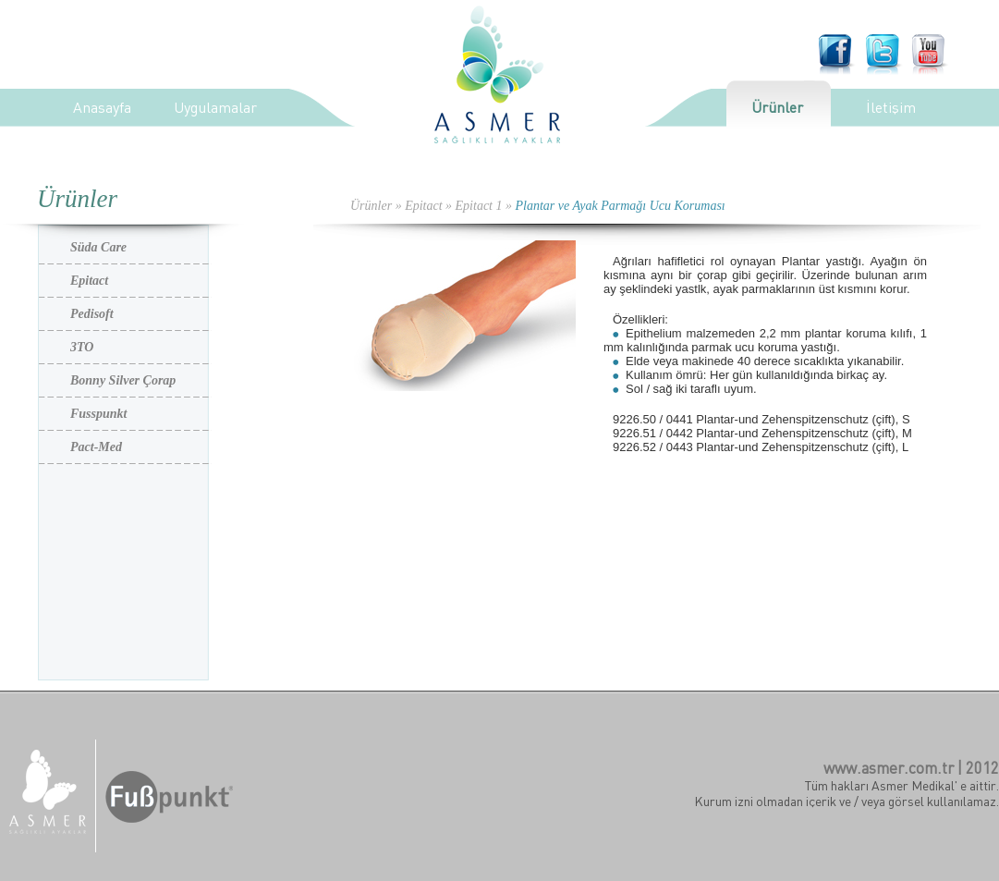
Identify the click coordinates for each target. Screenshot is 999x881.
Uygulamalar (215, 107)
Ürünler (777, 107)
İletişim (891, 107)
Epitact (423, 206)
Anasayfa (102, 107)
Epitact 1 (479, 206)
